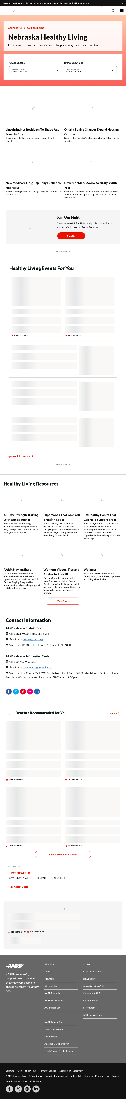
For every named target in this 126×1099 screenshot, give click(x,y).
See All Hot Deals (18, 886)
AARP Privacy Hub (26, 1070)
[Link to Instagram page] (27, 1089)
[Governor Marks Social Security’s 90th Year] (92, 172)
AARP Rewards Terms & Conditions (24, 1075)
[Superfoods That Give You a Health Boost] (62, 513)
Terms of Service (47, 1070)
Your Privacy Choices (16, 1081)
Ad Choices (113, 1075)
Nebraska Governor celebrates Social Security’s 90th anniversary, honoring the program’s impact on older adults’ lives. (91, 194)
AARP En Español (92, 971)
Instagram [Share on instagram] (30, 692)
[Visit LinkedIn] (36, 1089)
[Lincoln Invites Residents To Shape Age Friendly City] (34, 117)
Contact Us (89, 964)
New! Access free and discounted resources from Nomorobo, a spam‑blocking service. (45, 3)
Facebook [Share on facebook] (9, 692)
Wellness (90, 569)
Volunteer (49, 978)
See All (113, 713)
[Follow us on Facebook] (9, 1089)
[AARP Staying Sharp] (22, 566)
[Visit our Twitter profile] (18, 1089)
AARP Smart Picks (53, 1000)
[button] (113, 10)
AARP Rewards (52, 993)
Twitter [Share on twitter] (16, 692)
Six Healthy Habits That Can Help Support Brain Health (100, 519)
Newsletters (89, 978)
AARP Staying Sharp (17, 569)
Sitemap (10, 1070)
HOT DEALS (18, 873)
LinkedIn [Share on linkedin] (37, 692)
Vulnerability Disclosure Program (87, 1075)
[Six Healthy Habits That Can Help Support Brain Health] (102, 514)
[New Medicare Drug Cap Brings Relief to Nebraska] (34, 171)
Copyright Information (56, 1075)
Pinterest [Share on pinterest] (23, 692)
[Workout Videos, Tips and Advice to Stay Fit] (62, 568)
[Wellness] (102, 562)
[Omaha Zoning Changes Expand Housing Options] (92, 117)
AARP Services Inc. (92, 1014)
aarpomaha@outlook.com (37, 667)
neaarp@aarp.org (33, 639)
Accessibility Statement (71, 1070)
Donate (48, 971)
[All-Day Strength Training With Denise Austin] (22, 511)
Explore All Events (18, 456)
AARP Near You (52, 1007)
